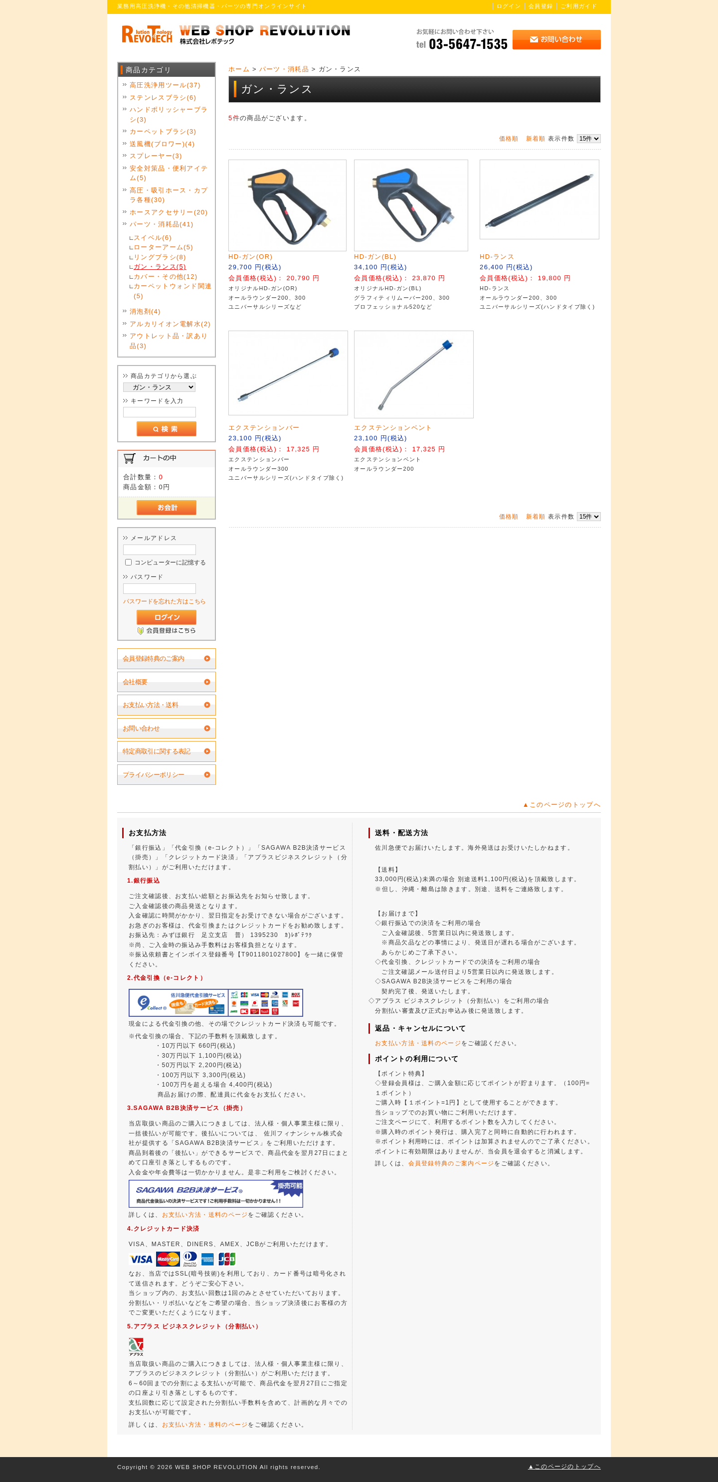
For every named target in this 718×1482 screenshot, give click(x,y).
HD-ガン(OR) (250, 256)
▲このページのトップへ (562, 804)
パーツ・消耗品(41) (161, 224)
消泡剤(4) (145, 311)
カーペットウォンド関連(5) (173, 291)
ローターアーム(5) (163, 247)
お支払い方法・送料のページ (205, 1214)
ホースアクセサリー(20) (169, 212)
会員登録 (541, 6)
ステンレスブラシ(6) (163, 97)
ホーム (239, 69)
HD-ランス (497, 256)
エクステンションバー (264, 427)
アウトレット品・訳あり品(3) (169, 341)
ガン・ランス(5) (160, 266)
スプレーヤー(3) (156, 156)
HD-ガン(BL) (375, 256)
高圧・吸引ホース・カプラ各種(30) (169, 195)
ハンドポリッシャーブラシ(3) (169, 114)
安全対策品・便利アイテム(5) (169, 173)
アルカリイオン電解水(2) (170, 324)
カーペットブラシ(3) (163, 131)
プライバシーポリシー (153, 774)
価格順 (509, 138)
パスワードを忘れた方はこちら (164, 601)
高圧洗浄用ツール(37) (165, 85)
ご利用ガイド (578, 6)
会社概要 (135, 682)
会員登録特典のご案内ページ (451, 1163)
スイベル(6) (153, 237)
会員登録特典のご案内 (153, 658)
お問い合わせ (141, 728)
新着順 (536, 138)
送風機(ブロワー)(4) (162, 144)
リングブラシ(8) (160, 257)
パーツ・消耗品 (284, 69)
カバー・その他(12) (165, 276)
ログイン (509, 6)
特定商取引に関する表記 (156, 751)
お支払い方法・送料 (150, 705)
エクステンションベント (393, 427)
